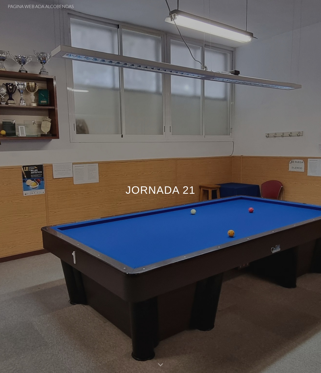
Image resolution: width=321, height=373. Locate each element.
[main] (160, 186)
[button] (160, 365)
